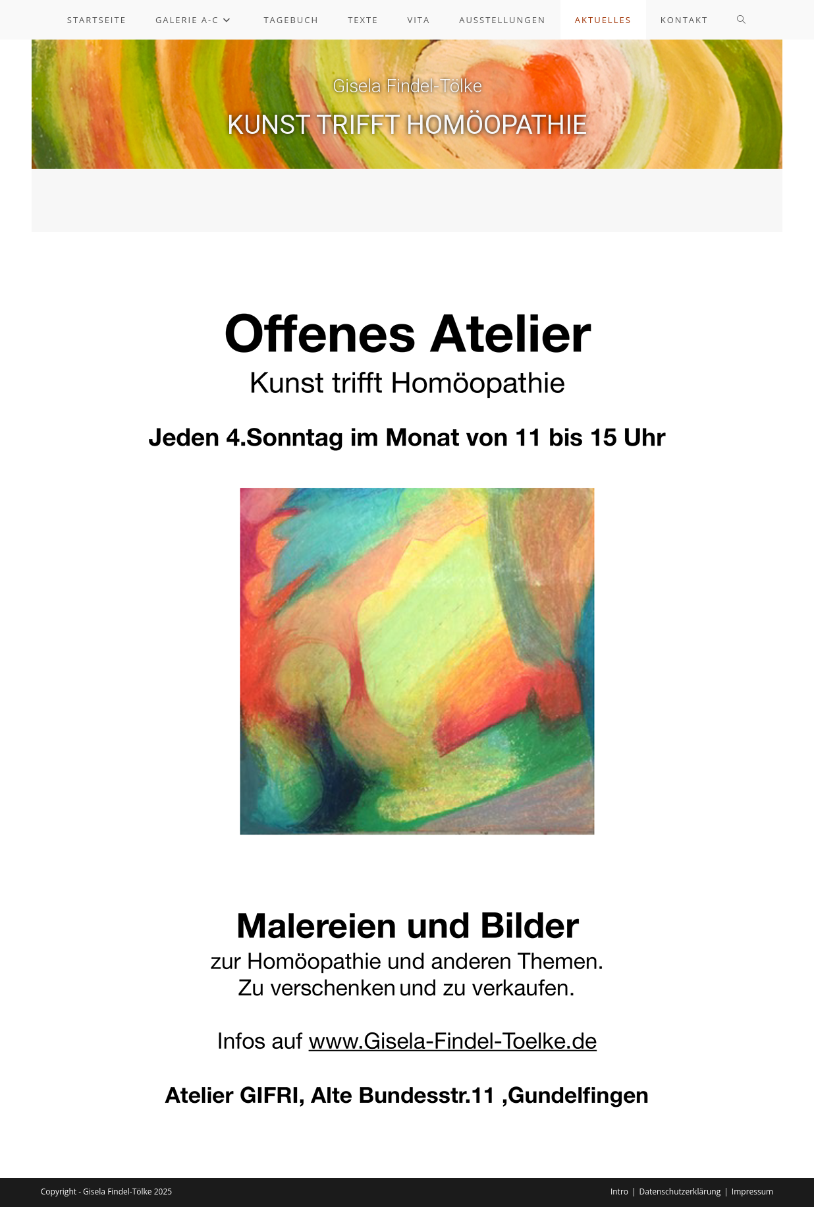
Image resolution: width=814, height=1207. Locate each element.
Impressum (752, 1191)
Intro (619, 1191)
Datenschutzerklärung (680, 1191)
